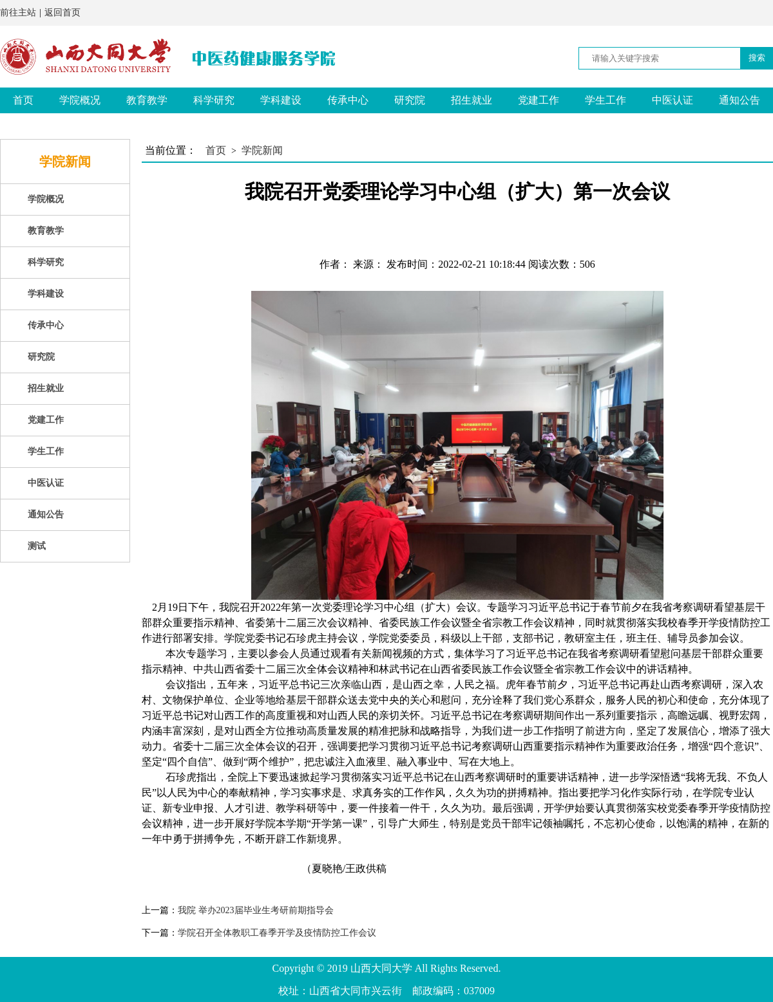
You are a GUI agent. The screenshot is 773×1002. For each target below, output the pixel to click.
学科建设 (280, 100)
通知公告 (739, 100)
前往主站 (18, 12)
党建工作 (538, 100)
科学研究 (213, 100)
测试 (23, 125)
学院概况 (79, 100)
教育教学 (146, 100)
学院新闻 (262, 150)
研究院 (409, 100)
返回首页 (62, 12)
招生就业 (471, 100)
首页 (23, 100)
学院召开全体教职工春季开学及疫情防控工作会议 (277, 933)
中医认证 (672, 100)
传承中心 (347, 100)
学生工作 (605, 100)
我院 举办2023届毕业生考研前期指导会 (256, 910)
